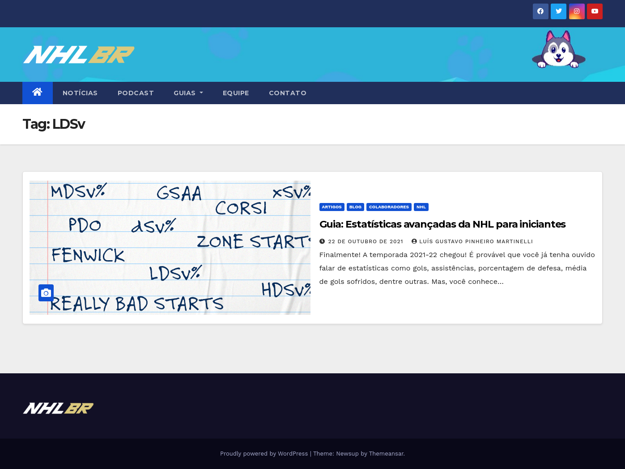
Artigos (332, 206)
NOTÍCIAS (80, 93)
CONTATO (288, 93)
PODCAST (136, 93)
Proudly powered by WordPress (265, 453)
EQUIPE (236, 93)
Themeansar (386, 453)
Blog (355, 206)
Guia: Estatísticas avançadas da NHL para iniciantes (442, 224)
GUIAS (188, 93)
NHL (421, 206)
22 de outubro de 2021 (366, 241)
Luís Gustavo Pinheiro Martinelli (472, 241)
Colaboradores (389, 206)
